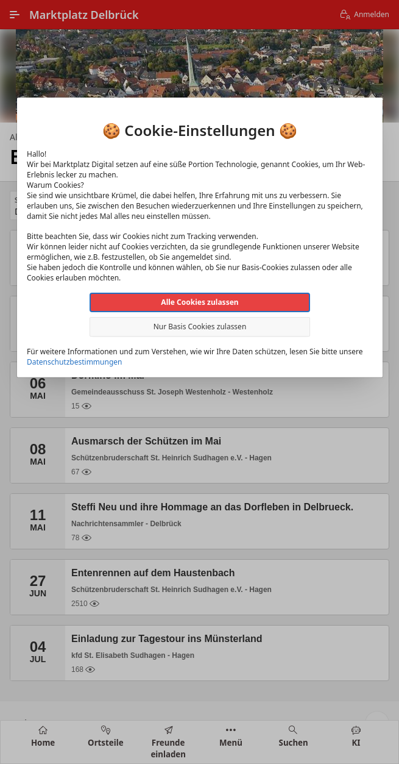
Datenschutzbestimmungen (74, 362)
